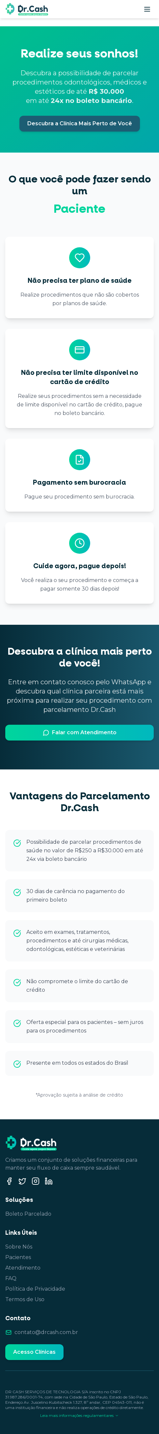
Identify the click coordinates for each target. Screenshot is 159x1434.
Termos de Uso (24, 1299)
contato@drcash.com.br (46, 1332)
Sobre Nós (18, 1247)
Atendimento (22, 1268)
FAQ (10, 1278)
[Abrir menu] (147, 9)
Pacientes (18, 1257)
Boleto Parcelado (28, 1214)
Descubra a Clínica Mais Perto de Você (79, 123)
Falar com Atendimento (80, 732)
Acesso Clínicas (34, 1352)
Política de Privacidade (35, 1289)
